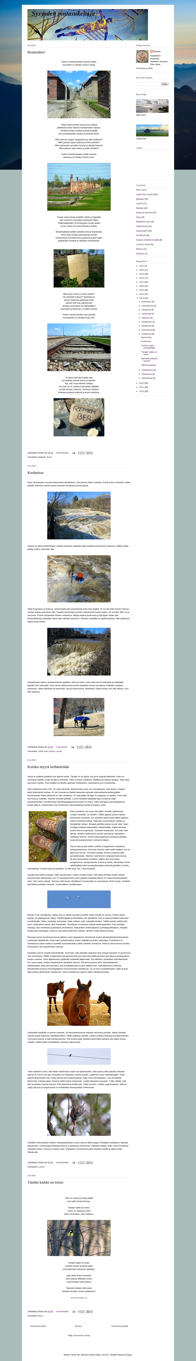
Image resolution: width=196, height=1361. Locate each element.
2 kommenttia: (62, 453)
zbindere (105, 1355)
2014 (141, 294)
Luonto (59, 751)
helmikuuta (147, 374)
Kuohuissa (35, 473)
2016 (141, 286)
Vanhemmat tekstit (119, 1326)
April (85, 1298)
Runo (49, 457)
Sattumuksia (141, 226)
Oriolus (157, 51)
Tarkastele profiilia (144, 68)
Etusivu (78, 1326)
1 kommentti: (62, 747)
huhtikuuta (147, 334)
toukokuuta (147, 330)
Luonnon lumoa (143, 244)
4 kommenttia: (62, 1311)
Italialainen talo (143, 221)
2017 (141, 282)
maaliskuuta (147, 370)
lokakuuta (146, 309)
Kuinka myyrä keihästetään (48, 767)
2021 (141, 266)
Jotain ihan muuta (46, 751)
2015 (141, 290)
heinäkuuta (147, 322)
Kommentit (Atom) (81, 1335)
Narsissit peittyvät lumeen (149, 359)
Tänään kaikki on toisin (45, 1182)
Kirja (138, 217)
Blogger (128, 1355)
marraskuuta (148, 306)
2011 (141, 387)
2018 (141, 278)
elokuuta (146, 318)
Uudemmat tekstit (38, 1326)
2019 (141, 274)
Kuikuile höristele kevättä (147, 240)
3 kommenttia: (62, 1162)
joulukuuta (147, 301)
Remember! (36, 52)
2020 (141, 270)
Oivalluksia (141, 235)
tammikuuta (147, 378)
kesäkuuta (147, 326)
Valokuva (140, 253)
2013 (141, 298)
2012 (141, 383)
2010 (141, 391)
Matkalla (42, 457)
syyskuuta (146, 313)
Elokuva (139, 249)
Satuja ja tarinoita (144, 212)
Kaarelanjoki (141, 231)
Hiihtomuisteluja (148, 365)
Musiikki (139, 208)
